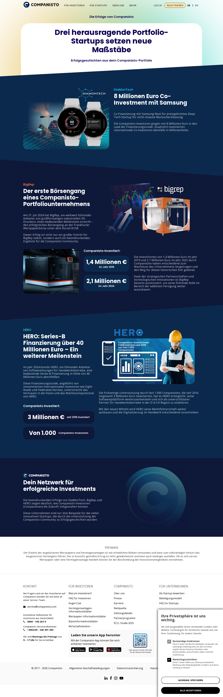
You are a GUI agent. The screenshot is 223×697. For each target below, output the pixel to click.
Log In (158, 5)
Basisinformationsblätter (83, 621)
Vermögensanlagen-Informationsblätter (80, 610)
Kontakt (30, 586)
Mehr (132, 5)
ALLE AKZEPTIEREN (190, 690)
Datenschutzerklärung (130, 668)
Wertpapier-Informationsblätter (87, 616)
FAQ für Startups (169, 603)
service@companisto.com (31, 606)
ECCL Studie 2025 (124, 623)
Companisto (123, 586)
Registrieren (175, 5)
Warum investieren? (80, 593)
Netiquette (120, 608)
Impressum (156, 668)
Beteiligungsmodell (170, 598)
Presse (118, 598)
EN (196, 5)
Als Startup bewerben (171, 593)
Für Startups (98, 5)
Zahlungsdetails (123, 613)
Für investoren (74, 5)
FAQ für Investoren (80, 598)
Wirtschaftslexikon (79, 626)
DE (188, 5)
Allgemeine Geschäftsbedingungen (89, 668)
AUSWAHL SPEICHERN (190, 680)
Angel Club (75, 603)
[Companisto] (41, 5)
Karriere (118, 603)
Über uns (118, 5)
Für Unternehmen (173, 586)
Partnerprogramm (124, 618)
